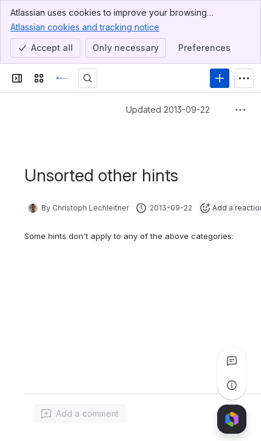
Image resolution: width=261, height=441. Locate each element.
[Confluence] (63, 78)
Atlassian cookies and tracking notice (84, 26)
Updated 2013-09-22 (168, 109)
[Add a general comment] (80, 413)
